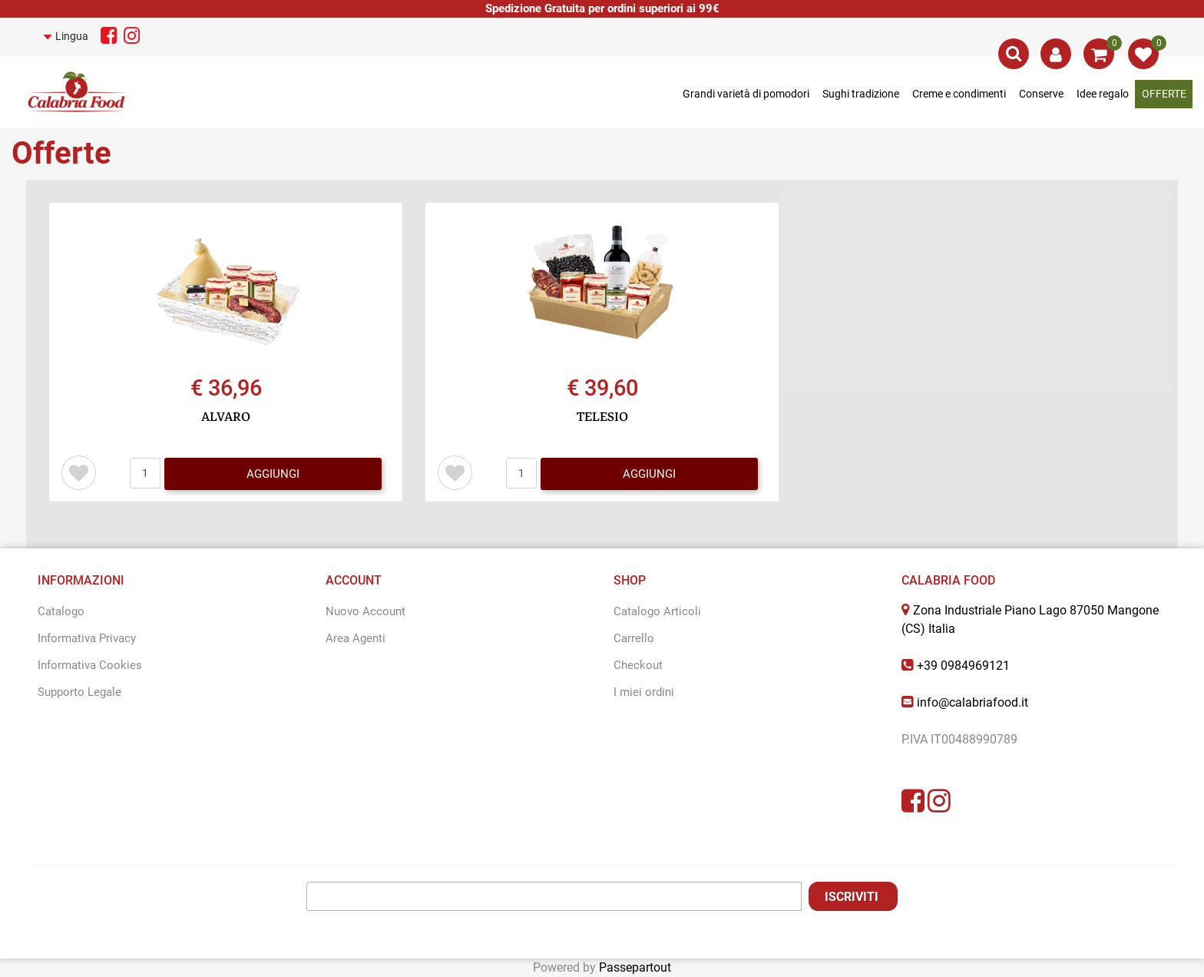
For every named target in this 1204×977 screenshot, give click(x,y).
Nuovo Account (365, 611)
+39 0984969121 (963, 665)
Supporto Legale (79, 692)
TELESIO (602, 417)
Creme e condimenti (959, 94)
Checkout (638, 665)
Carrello (634, 638)
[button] (69, 36)
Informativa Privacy (87, 638)
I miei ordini (644, 692)
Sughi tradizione (860, 94)
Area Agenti (355, 638)
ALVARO (225, 417)
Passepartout (635, 967)
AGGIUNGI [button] (272, 474)
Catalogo (61, 611)
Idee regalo (1103, 94)
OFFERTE (1164, 94)
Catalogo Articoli (657, 611)
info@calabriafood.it (972, 702)
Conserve (1041, 94)
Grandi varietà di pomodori (746, 94)
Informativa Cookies (90, 665)
